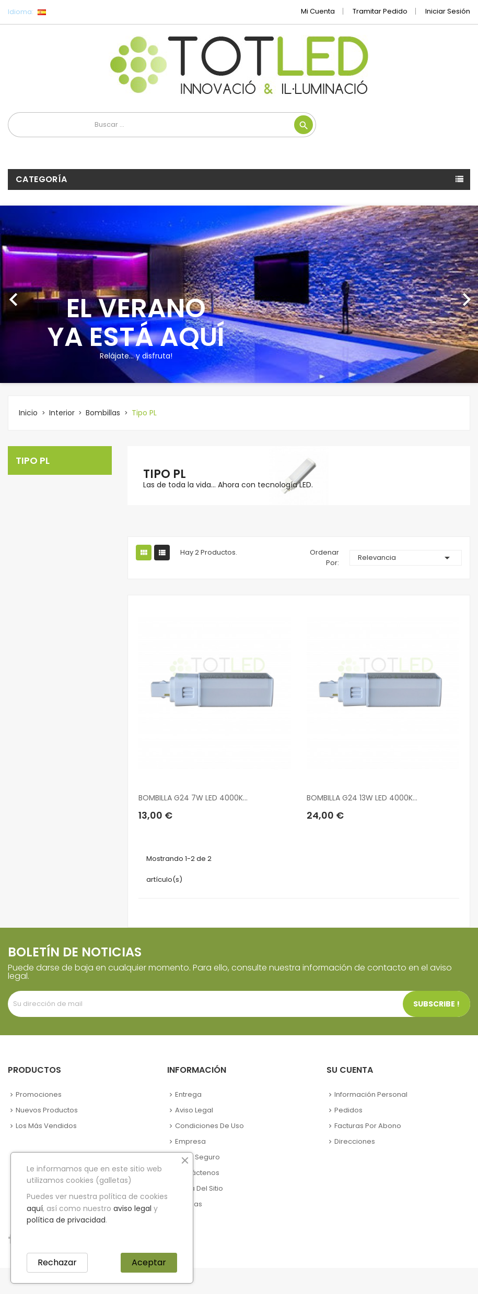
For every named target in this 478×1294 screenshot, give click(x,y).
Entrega (188, 1094)
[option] (239, 294)
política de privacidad (66, 1220)
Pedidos (348, 1110)
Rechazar (57, 1262)
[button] (36, 294)
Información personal (370, 1094)
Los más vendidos (46, 1126)
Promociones (39, 1094)
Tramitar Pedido (380, 11)
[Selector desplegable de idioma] (65, 12)
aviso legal (132, 1208)
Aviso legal (194, 1110)
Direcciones (354, 1141)
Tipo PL (33, 460)
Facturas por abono (367, 1126)
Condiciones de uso (209, 1126)
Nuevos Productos (47, 1110)
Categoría (41, 179)
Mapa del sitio (199, 1188)
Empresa (190, 1141)
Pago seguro (197, 1157)
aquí (35, 1208)
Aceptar (149, 1262)
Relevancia (405, 558)
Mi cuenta (318, 11)
